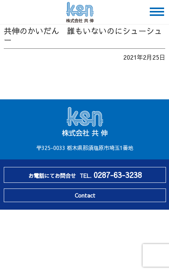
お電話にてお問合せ (85, 175)
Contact (85, 195)
